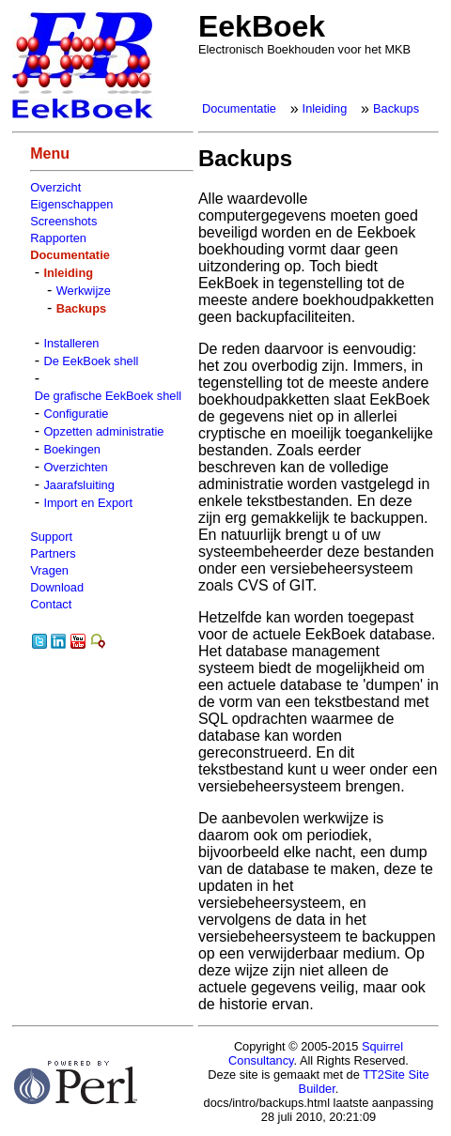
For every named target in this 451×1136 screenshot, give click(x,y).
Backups (396, 108)
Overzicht (55, 187)
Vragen (49, 570)
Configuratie (75, 414)
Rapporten (58, 238)
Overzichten (75, 467)
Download (57, 587)
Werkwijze (83, 291)
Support (51, 537)
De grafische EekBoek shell (108, 396)
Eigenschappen (71, 204)
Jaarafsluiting (78, 485)
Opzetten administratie (103, 431)
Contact (50, 604)
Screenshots (63, 221)
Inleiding (325, 108)
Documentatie (239, 108)
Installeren (71, 343)
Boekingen (71, 449)
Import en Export (87, 503)
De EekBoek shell (90, 361)
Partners (52, 553)
